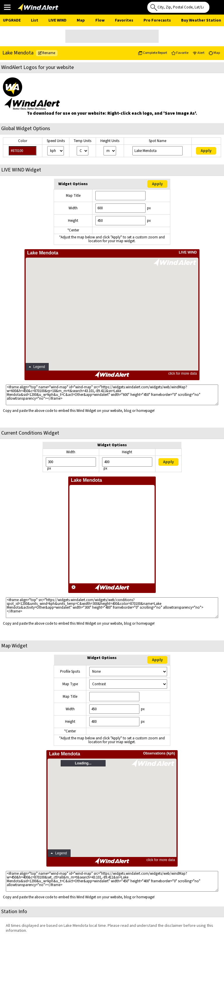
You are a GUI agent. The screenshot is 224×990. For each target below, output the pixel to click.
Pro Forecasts (157, 20)
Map (81, 20)
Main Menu (7, 7)
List (34, 20)
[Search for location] (178, 7)
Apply (206, 151)
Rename (46, 53)
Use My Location (215, 5)
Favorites (124, 20)
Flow (100, 20)
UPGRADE (12, 20)
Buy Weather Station (201, 20)
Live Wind (57, 20)
